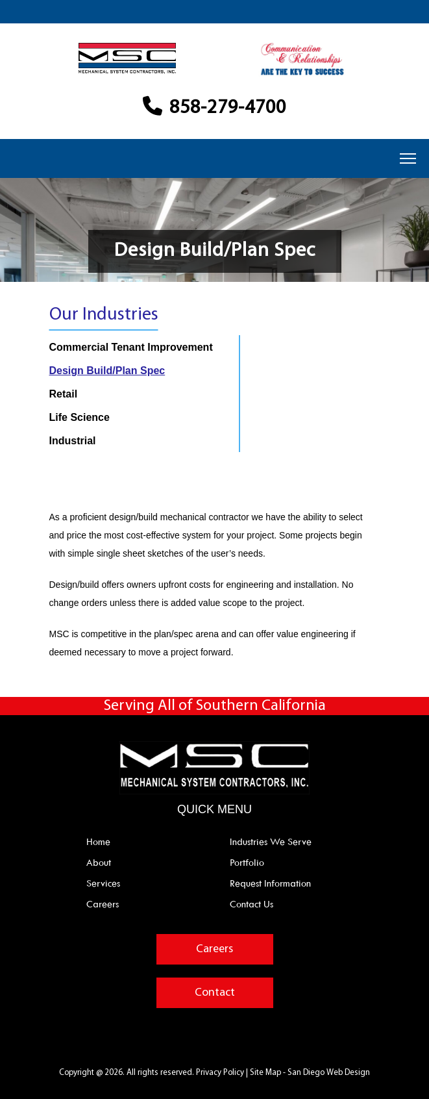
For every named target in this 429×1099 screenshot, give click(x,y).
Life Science (79, 417)
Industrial (72, 440)
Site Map (265, 1072)
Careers (102, 904)
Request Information (270, 883)
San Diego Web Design (329, 1072)
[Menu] (408, 158)
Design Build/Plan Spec (107, 370)
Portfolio (247, 862)
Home (98, 842)
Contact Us (251, 904)
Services (103, 883)
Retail (63, 393)
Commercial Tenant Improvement (131, 347)
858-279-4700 (214, 108)
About (98, 862)
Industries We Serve (271, 842)
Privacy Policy (221, 1072)
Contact (215, 993)
